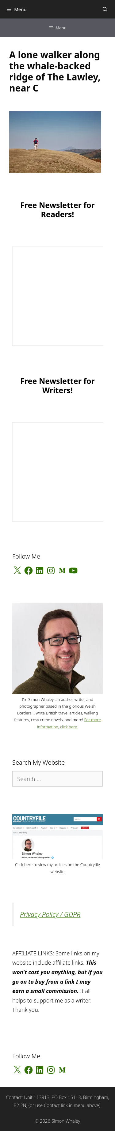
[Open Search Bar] (105, 9)
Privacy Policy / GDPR (50, 914)
